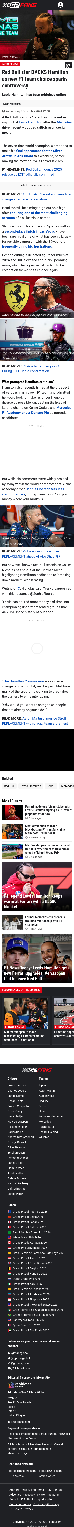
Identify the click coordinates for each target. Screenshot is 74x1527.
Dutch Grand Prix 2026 (24, 1278)
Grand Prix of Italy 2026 (25, 1283)
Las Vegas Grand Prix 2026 (27, 1320)
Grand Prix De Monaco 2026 (27, 1247)
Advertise (15, 1494)
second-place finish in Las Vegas (30, 231)
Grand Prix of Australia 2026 (28, 1211)
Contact (58, 1489)
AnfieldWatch (47, 1476)
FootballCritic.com (50, 1470)
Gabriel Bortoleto (18, 1178)
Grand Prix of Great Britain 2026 (30, 1263)
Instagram (54, 1494)
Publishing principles (39, 1499)
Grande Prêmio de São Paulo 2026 (31, 1314)
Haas (42, 1111)
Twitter (41, 1494)
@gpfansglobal (19, 1358)
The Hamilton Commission (23, 681)
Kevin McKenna (12, 103)
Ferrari (51, 786)
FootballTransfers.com (22, 1470)
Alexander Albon (18, 1126)
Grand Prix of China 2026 (26, 1216)
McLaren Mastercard (52, 1116)
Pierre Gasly (15, 1111)
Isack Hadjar (15, 1116)
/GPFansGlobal (19, 1368)
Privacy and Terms (32, 1489)
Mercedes (64, 122)
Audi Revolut (46, 1095)
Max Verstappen (18, 1121)
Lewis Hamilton (30, 122)
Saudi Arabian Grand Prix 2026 (29, 1232)
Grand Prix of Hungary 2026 (27, 1273)
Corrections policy (20, 1504)
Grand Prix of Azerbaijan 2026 (29, 1294)
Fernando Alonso (18, 1157)
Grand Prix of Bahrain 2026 (27, 1227)
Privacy (28, 1509)
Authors (14, 1489)
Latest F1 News (10, 64)
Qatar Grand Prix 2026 (24, 1325)
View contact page (17, 1453)
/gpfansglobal (18, 1353)
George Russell (17, 1142)
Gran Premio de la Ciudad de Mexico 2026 (36, 1309)
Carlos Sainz (15, 1131)
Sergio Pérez (15, 1193)
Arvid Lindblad (16, 1173)
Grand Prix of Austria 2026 (26, 1258)
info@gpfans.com (19, 1421)
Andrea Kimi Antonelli (21, 1137)
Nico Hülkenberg (18, 1183)
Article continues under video (37, 185)
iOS (23, 1499)
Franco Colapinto (18, 1106)
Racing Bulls (46, 1126)
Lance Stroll (15, 1162)
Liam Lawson (16, 1168)
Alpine (42, 1085)
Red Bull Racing (48, 1131)
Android (14, 1499)
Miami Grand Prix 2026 (24, 1237)
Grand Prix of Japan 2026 (26, 1222)
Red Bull (9, 786)
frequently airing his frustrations (27, 246)
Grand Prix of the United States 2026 (32, 1304)
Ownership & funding (46, 1504)
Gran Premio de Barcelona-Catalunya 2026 (36, 1253)
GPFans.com (16, 1476)
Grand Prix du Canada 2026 (27, 1242)
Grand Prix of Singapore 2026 (28, 1299)
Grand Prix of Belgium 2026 (27, 1268)
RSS (48, 1489)
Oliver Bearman (17, 1147)
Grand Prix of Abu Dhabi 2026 (28, 1330)
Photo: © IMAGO (11, 56)
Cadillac (44, 1101)
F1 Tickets (15, 1509)
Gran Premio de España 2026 (28, 1289)
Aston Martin (47, 1090)
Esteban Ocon (16, 1152)
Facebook (29, 1494)
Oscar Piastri (15, 1101)
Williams (44, 1137)
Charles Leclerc (17, 1090)
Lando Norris (16, 1095)
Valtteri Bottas (16, 1188)
